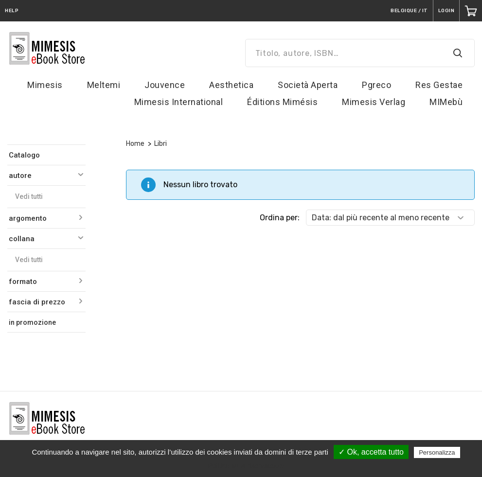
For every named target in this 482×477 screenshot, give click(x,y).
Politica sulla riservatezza (246, 466)
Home (135, 144)
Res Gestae (439, 85)
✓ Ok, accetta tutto (371, 452)
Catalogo (24, 155)
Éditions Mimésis (282, 102)
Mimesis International (178, 102)
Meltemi (104, 85)
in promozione (32, 322)
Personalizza (437, 452)
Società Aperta (308, 85)
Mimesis (45, 85)
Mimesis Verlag (373, 102)
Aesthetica (231, 85)
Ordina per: (280, 217)
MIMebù (446, 102)
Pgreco (376, 85)
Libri (160, 144)
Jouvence (164, 85)
